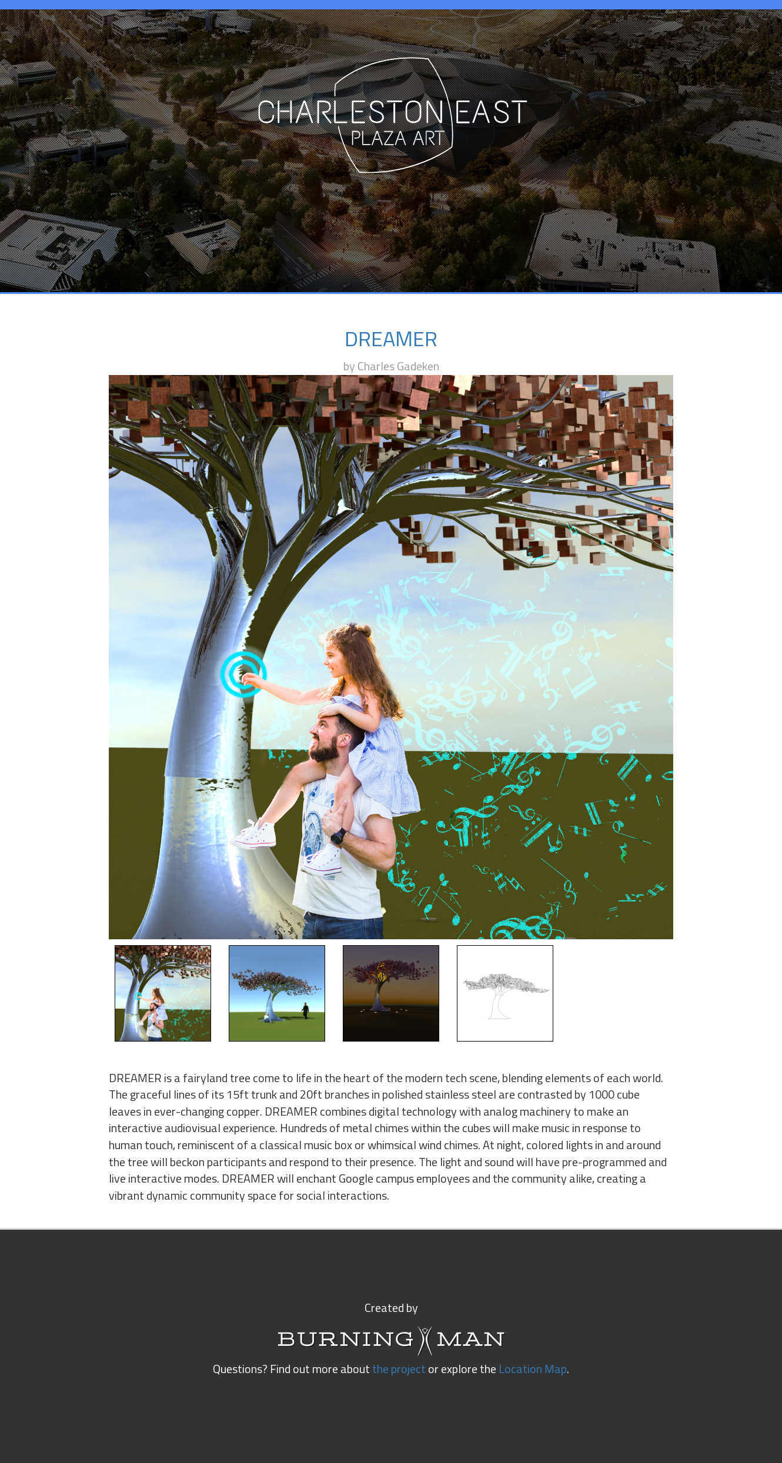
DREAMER (391, 340)
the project (399, 1369)
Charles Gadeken (398, 367)
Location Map (533, 1369)
